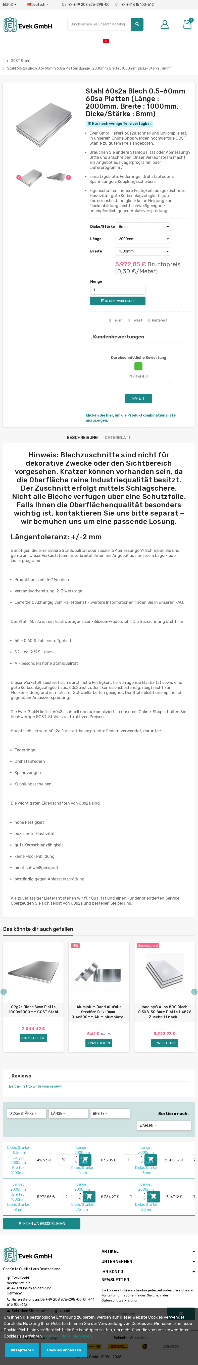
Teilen (115, 320)
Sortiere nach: (173, 1114)
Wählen (149, 1126)
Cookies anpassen (64, 1350)
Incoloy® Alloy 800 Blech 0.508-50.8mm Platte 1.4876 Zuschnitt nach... (164, 1012)
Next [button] (194, 992)
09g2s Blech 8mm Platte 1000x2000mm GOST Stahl (33, 1009)
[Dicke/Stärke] (143, 227)
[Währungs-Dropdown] (9, 4)
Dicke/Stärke (101, 227)
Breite (96, 251)
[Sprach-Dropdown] (38, 4)
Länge (96, 239)
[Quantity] (66, 1159)
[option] (33, 998)
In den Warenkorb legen (41, 1224)
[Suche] (105, 24)
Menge (96, 281)
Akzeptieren (22, 1350)
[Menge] (117, 290)
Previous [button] (4, 992)
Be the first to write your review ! (35, 1087)
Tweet (135, 320)
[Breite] (143, 251)
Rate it (138, 398)
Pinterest (158, 320)
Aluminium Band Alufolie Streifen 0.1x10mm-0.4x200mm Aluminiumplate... (99, 1012)
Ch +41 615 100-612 (134, 5)
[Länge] (143, 239)
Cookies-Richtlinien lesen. (68, 1336)
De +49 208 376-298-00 (86, 5)
